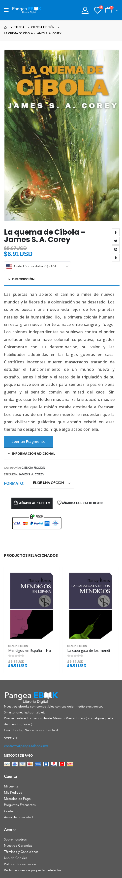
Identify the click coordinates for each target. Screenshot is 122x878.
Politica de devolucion (20, 864)
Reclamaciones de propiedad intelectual (33, 870)
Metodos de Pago (17, 799)
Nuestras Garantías (18, 845)
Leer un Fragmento (28, 441)
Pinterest (116, 249)
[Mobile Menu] (8, 10)
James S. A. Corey (31, 474)
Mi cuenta (11, 786)
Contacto (11, 811)
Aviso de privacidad (18, 817)
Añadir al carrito (34, 503)
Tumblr (116, 258)
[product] (31, 606)
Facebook (116, 232)
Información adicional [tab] (33, 453)
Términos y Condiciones (21, 852)
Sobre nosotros (15, 839)
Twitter (116, 241)
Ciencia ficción (33, 468)
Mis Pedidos (13, 792)
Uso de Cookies (15, 858)
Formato (13, 483)
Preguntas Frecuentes (20, 805)
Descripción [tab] (23, 279)
